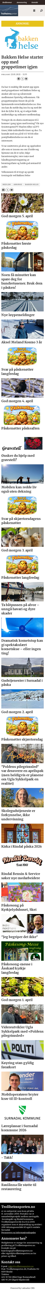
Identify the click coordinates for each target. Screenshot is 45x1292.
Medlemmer (7, 2)
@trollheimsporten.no (23, 1266)
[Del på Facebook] (18, 79)
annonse (18, 184)
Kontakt (35, 2)
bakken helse (32, 184)
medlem (7, 184)
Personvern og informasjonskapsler (18, 1232)
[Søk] (41, 10)
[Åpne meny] (34, 11)
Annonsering (22, 2)
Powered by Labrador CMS (22, 1288)
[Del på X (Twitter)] (22, 79)
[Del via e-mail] (26, 79)
